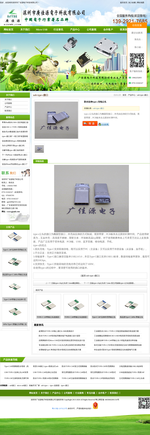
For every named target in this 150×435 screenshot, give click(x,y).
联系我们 (125, 29)
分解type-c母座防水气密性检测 (14, 159)
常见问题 (91, 393)
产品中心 (75, 29)
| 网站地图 (140, 2)
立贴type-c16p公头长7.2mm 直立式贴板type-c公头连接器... (112, 283)
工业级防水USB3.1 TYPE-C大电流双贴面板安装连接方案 (116, 331)
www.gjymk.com (13, 212)
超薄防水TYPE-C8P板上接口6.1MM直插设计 (56, 331)
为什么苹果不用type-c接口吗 (13, 146)
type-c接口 (65, 385)
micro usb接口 (22, 385)
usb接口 (13, 385)
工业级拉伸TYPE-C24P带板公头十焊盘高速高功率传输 (115, 340)
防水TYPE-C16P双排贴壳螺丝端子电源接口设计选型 (59, 336)
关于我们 (25, 29)
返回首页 (123, 2)
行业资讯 (58, 29)
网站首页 (8, 29)
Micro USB (41, 29)
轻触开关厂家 (34, 385)
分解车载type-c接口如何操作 (13, 150)
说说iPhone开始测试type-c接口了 (15, 164)
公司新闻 (91, 29)
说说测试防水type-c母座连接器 (14, 141)
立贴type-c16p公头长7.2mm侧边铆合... (66, 283)
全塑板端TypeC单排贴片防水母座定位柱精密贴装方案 (60, 350)
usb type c (44, 385)
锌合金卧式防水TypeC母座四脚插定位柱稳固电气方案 (115, 350)
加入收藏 (132, 2)
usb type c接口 (142, 95)
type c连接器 (55, 385)
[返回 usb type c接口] (90, 276)
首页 (124, 95)
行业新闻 (79, 393)
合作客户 (108, 29)
